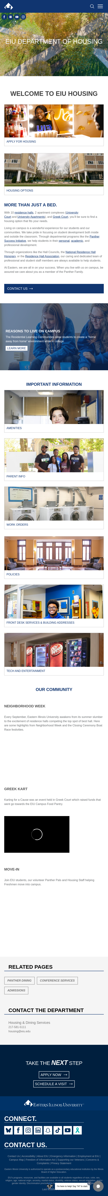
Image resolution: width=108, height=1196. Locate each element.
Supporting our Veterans (70, 1159)
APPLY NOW (54, 1075)
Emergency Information (63, 1156)
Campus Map (16, 1159)
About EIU (42, 1156)
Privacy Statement (61, 1163)
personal (64, 240)
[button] (98, 1186)
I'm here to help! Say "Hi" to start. (72, 1186)
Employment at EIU (88, 1156)
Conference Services (57, 980)
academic (77, 240)
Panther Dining (19, 980)
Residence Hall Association (42, 256)
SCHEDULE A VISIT (54, 1084)
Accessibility (28, 1156)
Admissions (16, 990)
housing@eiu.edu (19, 1031)
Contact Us (14, 1156)
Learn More (16, 348)
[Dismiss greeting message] (89, 1183)
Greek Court (60, 216)
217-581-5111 (17, 1027)
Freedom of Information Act (40, 1159)
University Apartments (31, 216)
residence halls (24, 212)
